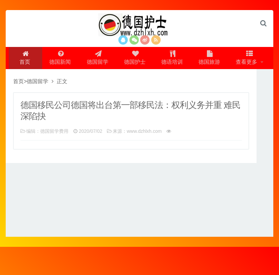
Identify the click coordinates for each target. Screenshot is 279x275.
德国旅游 (232, 59)
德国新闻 (80, 59)
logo (139, 25)
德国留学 (118, 59)
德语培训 (194, 59)
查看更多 (137, 84)
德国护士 (156, 59)
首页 (44, 59)
